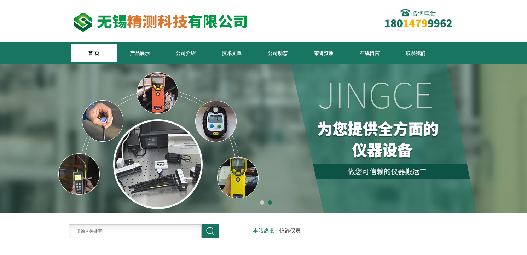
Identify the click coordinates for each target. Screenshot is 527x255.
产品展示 (140, 53)
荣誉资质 (324, 53)
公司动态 (278, 53)
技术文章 (232, 53)
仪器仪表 (290, 230)
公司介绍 (186, 53)
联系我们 (415, 53)
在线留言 (370, 53)
